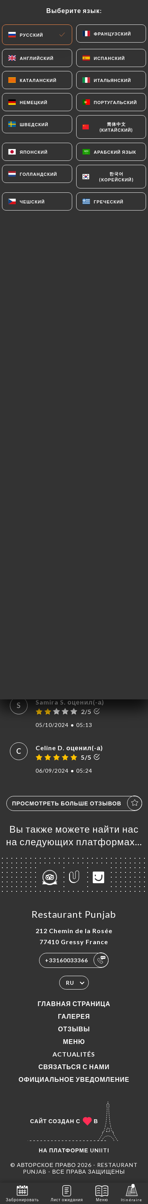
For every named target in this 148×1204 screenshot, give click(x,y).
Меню (74, 1041)
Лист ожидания (67, 1192)
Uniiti (99, 1150)
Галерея (74, 1016)
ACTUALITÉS (73, 1054)
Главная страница (74, 1003)
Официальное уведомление (74, 1079)
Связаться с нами (73, 1066)
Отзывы (74, 1029)
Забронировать (22, 1192)
